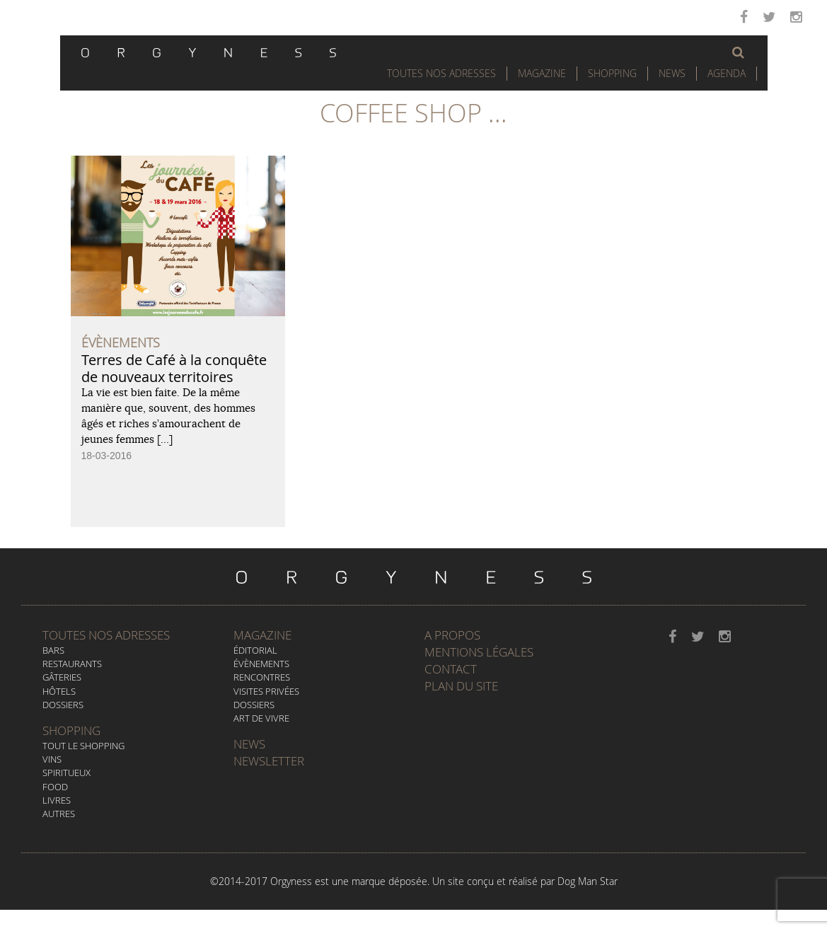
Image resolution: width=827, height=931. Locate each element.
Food (55, 786)
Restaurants (72, 663)
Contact (450, 669)
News (672, 73)
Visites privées (266, 691)
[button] (738, 52)
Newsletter (268, 761)
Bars (53, 650)
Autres (58, 813)
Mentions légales (478, 652)
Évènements (261, 663)
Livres (56, 800)
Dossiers (62, 704)
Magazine (542, 73)
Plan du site (461, 686)
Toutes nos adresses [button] (441, 73)
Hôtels (59, 691)
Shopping (612, 73)
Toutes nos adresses (106, 635)
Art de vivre (261, 718)
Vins (52, 759)
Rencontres (261, 677)
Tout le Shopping (83, 745)
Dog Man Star (587, 881)
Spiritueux (66, 772)
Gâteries (61, 677)
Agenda (726, 73)
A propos (452, 635)
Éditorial (255, 650)
